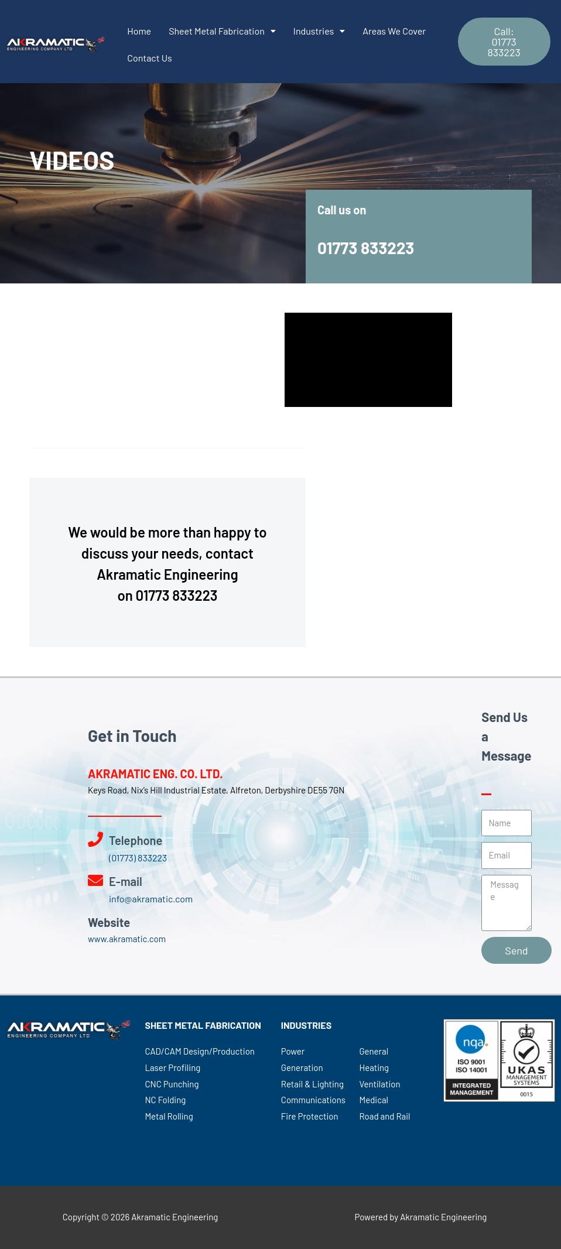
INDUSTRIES (306, 1025)
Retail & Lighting (312, 1084)
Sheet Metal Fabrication (222, 30)
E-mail (125, 881)
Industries (319, 30)
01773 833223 (366, 248)
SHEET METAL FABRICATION (203, 1025)
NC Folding (165, 1099)
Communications (313, 1099)
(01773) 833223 (138, 857)
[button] (504, 42)
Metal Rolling (169, 1116)
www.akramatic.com (127, 938)
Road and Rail (384, 1116)
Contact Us (149, 57)
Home (139, 30)
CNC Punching (172, 1084)
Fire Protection (309, 1116)
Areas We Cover (394, 30)
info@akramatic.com (151, 898)
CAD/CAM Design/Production (200, 1051)
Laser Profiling (172, 1067)
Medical (373, 1099)
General (373, 1051)
